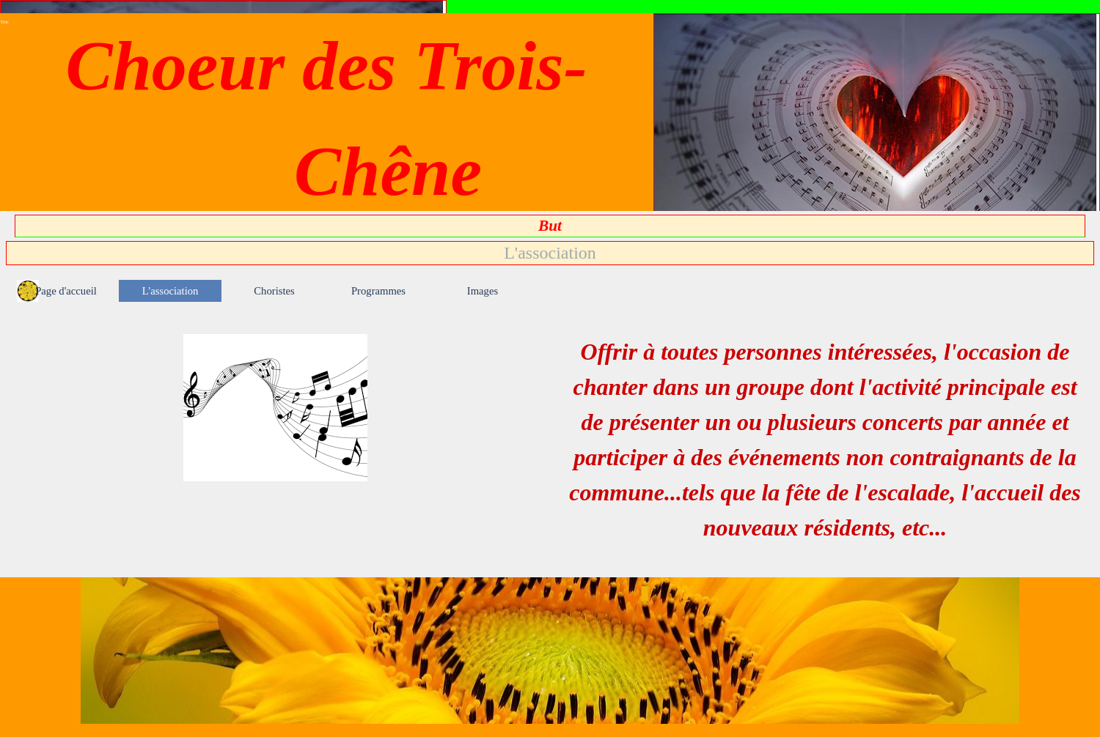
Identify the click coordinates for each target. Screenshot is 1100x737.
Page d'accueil (66, 291)
